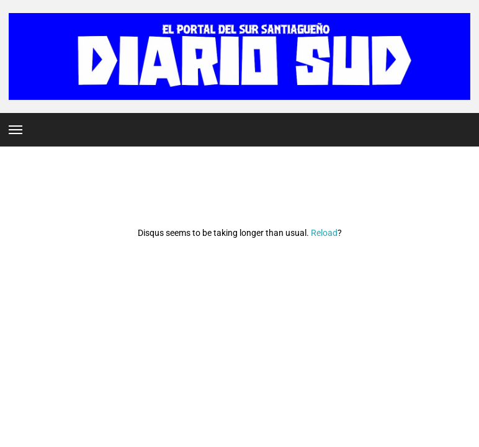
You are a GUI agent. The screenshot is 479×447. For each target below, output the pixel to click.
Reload (324, 233)
